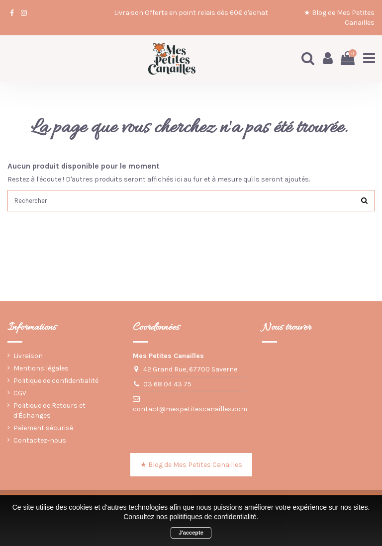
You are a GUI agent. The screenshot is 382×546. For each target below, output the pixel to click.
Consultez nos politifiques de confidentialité (190, 517)
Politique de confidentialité (55, 382)
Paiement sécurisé (43, 429)
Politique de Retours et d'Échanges (49, 412)
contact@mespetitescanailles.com (190, 410)
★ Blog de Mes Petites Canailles (191, 466)
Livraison (28, 357)
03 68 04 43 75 (167, 385)
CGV (19, 394)
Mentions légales (41, 369)
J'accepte (191, 533)
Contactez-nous (39, 442)
